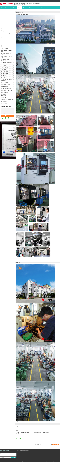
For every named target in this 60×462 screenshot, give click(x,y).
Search (59, 4)
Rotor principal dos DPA (4, 73)
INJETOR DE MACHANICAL (5, 84)
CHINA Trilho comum (12, 461)
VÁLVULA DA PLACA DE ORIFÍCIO (6, 37)
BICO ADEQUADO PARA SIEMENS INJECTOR (6, 63)
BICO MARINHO (3, 65)
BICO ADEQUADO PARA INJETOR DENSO (6, 54)
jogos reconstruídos (4, 101)
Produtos (7, 7)
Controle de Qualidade (27, 7)
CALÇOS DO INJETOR (4, 41)
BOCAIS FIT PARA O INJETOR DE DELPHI (6, 57)
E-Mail (17, 450)
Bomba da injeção (3, 97)
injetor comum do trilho (4, 16)
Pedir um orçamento (45, 7)
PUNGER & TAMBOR (4, 82)
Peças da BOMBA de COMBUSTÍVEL (7, 99)
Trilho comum (3, 14)
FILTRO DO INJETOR (4, 43)
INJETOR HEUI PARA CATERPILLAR (7, 90)
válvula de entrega (4, 103)
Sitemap (20, 450)
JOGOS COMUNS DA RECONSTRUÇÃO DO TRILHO (6, 22)
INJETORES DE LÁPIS (4, 92)
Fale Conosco (36, 7)
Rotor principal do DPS (4, 75)
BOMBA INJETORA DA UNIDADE (6, 88)
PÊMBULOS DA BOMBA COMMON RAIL (6, 46)
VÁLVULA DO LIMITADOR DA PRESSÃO (5, 31)
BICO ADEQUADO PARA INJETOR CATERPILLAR (6, 60)
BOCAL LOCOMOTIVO (4, 67)
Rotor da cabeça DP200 (4, 77)
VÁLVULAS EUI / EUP (4, 48)
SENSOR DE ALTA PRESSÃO (5, 33)
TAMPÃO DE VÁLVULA (4, 39)
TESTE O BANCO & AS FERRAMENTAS (4, 95)
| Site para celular (26, 450)
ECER (57, 461)
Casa (2, 7)
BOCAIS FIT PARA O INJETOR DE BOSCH (6, 51)
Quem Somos (13, 7)
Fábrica (19, 7)
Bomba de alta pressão (4, 35)
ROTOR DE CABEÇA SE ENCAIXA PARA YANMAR (6, 80)
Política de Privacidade (5, 461)
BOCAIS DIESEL (3, 69)
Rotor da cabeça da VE (4, 71)
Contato (7, 115)
